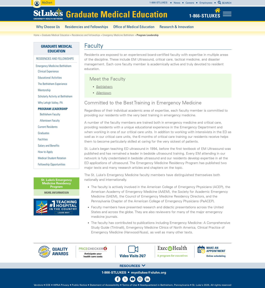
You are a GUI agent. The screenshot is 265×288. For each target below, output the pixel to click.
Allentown (103, 93)
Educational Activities (50, 77)
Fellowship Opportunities (51, 164)
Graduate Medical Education (116, 14)
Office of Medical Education (133, 26)
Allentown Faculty (50, 120)
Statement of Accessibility (104, 285)
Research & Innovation (177, 26)
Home (36, 35)
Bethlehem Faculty (50, 114)
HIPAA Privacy (61, 285)
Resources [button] (132, 266)
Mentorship (44, 90)
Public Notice (79, 285)
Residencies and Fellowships (86, 26)
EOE (48, 285)
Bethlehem (104, 87)
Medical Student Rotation (52, 158)
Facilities (43, 139)
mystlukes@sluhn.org (148, 272)
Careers (190, 2)
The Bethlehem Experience (52, 84)
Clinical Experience (48, 71)
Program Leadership (53, 109)
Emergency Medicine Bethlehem (118, 35)
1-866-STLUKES (158, 2)
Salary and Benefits (48, 145)
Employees (206, 2)
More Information (56, 192)
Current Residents (47, 127)
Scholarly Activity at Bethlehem (55, 96)
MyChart (47, 2)
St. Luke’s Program (56, 183)
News (177, 2)
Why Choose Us (48, 26)
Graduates (43, 133)
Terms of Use (129, 285)
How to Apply (45, 152)
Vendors (38, 285)
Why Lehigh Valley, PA (50, 102)
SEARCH (224, 3)
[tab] (132, 266)
